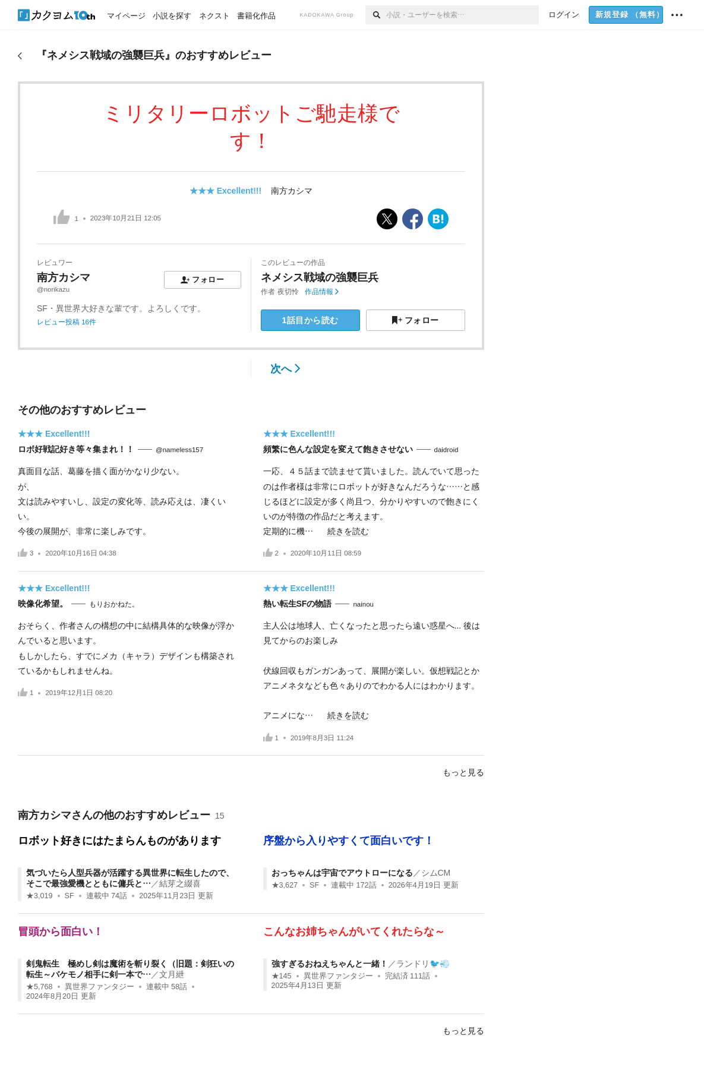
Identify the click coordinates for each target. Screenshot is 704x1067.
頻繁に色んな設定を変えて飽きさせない (338, 449)
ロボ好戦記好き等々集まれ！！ (76, 449)
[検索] (375, 14)
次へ (285, 369)
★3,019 (39, 896)
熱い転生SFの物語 (297, 603)
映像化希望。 (43, 603)
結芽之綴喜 (180, 883)
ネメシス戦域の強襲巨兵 (319, 277)
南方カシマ (291, 190)
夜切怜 (288, 291)
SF (69, 896)
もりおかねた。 (114, 604)
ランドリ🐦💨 (423, 963)
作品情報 (322, 291)
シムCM (436, 872)
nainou (363, 604)
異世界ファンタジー (99, 987)
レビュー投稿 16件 (66, 322)
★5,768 (39, 987)
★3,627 (285, 885)
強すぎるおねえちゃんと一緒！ (330, 963)
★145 (282, 976)
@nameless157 (179, 449)
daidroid (446, 449)
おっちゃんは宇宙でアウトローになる (342, 872)
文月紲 (171, 974)
